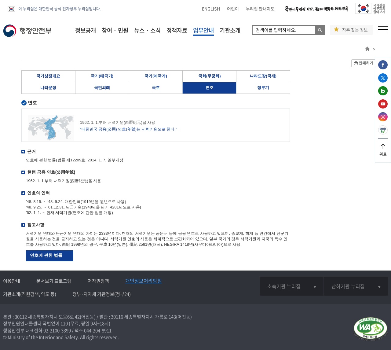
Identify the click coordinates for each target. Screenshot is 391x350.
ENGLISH (211, 9)
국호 (156, 87)
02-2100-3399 (57, 330)
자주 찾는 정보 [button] (355, 29)
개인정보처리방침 (143, 280)
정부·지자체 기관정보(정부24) (101, 294)
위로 (383, 151)
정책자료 (176, 30)
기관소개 (230, 30)
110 (64, 323)
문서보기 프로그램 (53, 281)
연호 (210, 87)
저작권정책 (98, 281)
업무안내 (203, 30)
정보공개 (85, 30)
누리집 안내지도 (260, 9)
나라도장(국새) (263, 76)
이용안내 (11, 281)
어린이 (233, 9)
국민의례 (102, 87)
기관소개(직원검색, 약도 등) (29, 294)
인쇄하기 (366, 63)
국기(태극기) (102, 76)
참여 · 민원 (115, 30)
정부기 (263, 87)
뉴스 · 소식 (147, 30)
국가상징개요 (48, 76)
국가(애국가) (155, 76)
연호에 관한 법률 (46, 255)
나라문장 (48, 87)
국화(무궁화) (209, 76)
